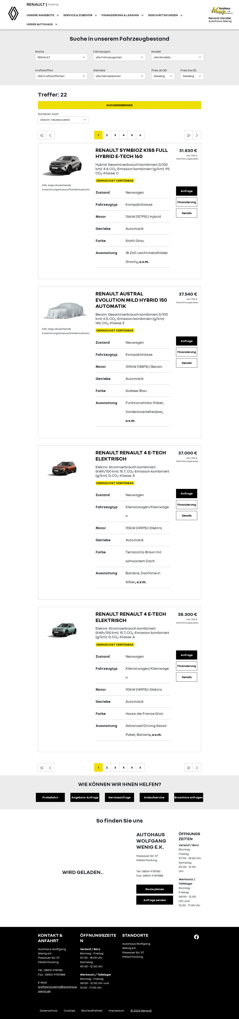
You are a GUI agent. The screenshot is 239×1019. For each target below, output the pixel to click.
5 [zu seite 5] (132, 135)
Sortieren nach (48, 114)
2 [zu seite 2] (107, 135)
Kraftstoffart (44, 70)
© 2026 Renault (141, 1010)
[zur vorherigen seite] (50, 135)
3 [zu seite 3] (115, 135)
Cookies (69, 1010)
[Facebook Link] (196, 937)
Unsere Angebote (41, 15)
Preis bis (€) (188, 70)
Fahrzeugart (101, 51)
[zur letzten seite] (188, 135)
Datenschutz (49, 1010)
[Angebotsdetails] (66, 164)
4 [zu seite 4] (123, 135)
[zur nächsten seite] (197, 135)
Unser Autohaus (40, 24)
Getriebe (99, 70)
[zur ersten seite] (42, 135)
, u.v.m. (143, 261)
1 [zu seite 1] (98, 135)
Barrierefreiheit (92, 1010)
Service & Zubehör (78, 15)
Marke (39, 51)
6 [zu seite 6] (140, 135)
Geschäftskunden (163, 15)
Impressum (116, 1010)
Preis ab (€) (159, 70)
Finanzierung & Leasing (120, 15)
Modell (156, 51)
